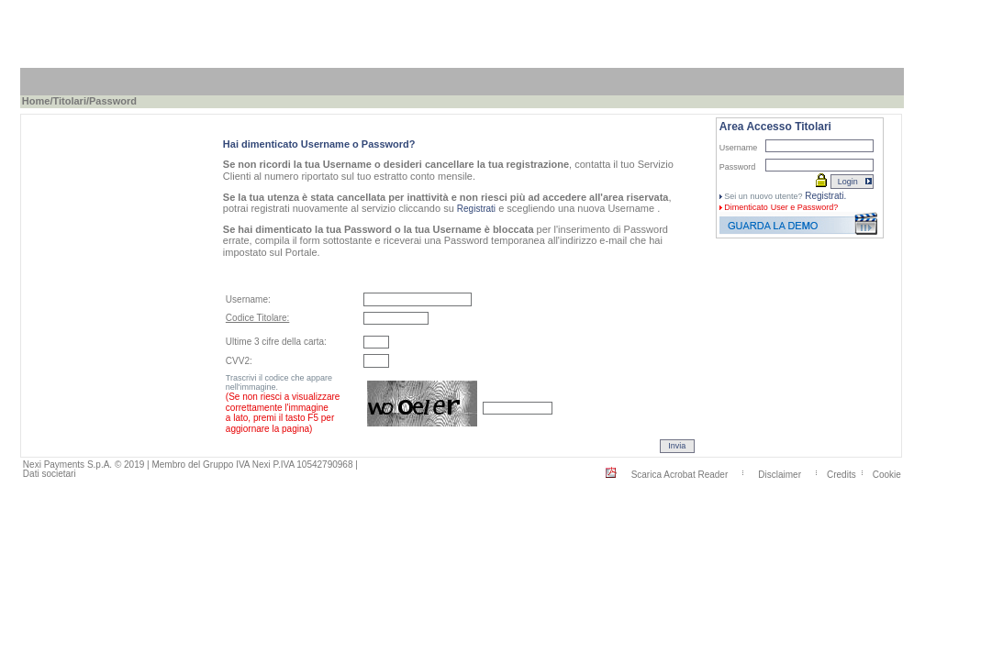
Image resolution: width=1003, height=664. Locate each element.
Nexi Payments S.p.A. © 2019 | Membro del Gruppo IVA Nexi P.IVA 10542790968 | (190, 464)
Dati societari (49, 474)
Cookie (887, 474)
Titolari (68, 100)
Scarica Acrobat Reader (680, 474)
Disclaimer (779, 474)
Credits (841, 474)
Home (36, 100)
